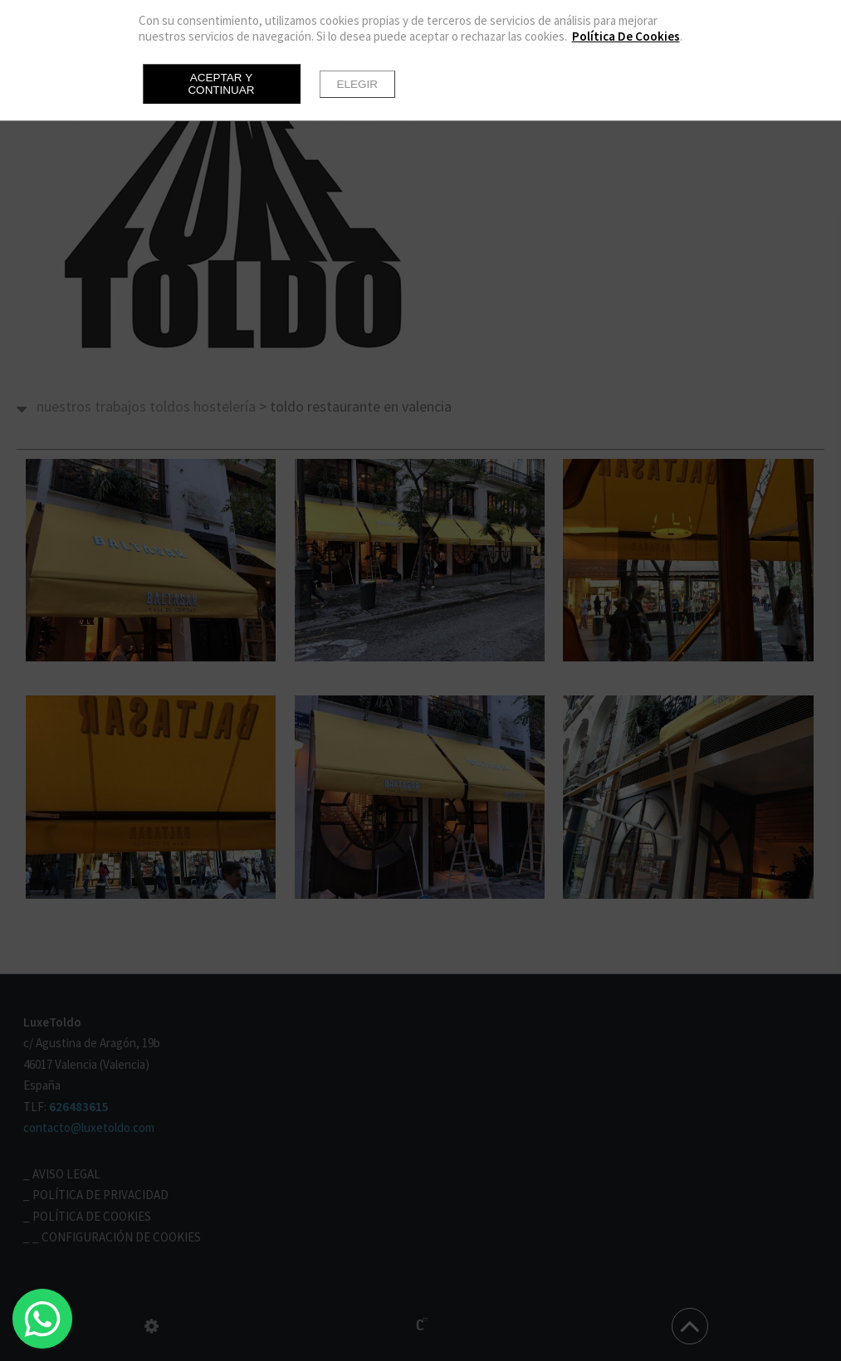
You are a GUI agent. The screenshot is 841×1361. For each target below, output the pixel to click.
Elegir (358, 84)
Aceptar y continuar (221, 83)
